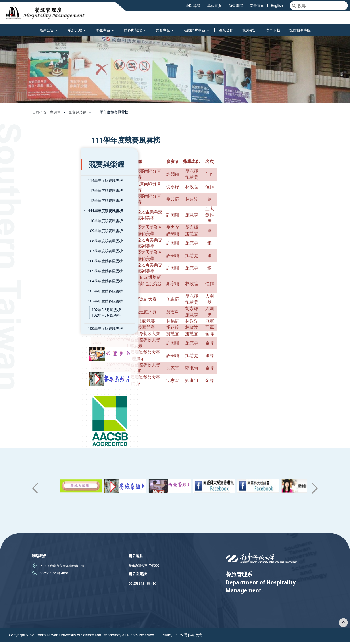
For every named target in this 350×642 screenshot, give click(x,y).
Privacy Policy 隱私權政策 (181, 634)
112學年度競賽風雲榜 (56, 187)
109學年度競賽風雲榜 (56, 217)
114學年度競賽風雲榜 (56, 167)
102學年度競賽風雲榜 (56, 287)
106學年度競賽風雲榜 (56, 247)
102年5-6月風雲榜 (57, 296)
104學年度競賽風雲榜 (56, 267)
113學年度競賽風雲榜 (56, 177)
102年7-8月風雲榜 (57, 301)
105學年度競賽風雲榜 (56, 257)
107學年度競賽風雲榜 (56, 237)
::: (1, 27)
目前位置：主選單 (46, 112)
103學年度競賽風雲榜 (56, 277)
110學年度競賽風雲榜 (56, 207)
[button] (35, 488)
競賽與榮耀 (77, 112)
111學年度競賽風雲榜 (111, 112)
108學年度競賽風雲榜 (56, 227)
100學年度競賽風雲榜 (56, 315)
